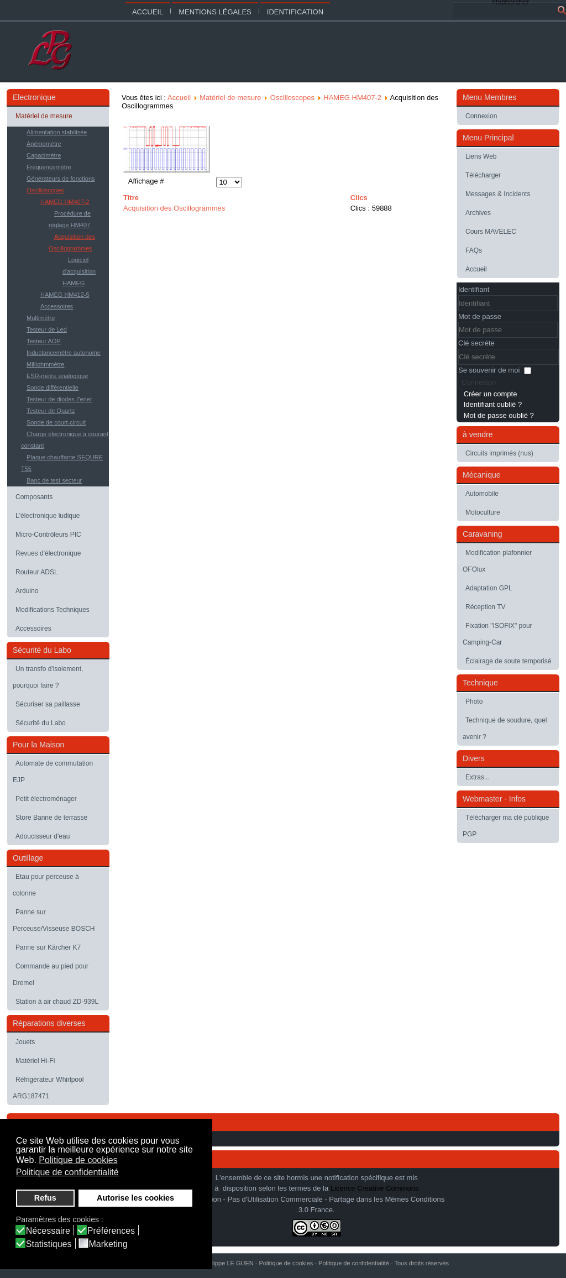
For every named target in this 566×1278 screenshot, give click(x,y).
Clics (359, 197)
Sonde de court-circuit (56, 422)
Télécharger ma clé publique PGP (506, 826)
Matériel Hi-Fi (35, 1061)
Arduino (26, 591)
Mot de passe (479, 316)
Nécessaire (48, 1231)
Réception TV (485, 607)
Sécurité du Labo (40, 723)
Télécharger (483, 175)
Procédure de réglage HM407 (70, 219)
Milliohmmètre (45, 364)
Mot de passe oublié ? (499, 415)
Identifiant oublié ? (493, 404)
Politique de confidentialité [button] (67, 1172)
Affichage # (146, 181)
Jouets (25, 1042)
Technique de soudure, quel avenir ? (505, 728)
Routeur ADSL (36, 572)
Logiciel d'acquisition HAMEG (79, 271)
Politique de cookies (286, 1263)
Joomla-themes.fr (306, 1269)
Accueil (147, 12)
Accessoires (56, 306)
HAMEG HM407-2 (65, 201)
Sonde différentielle (52, 387)
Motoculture (482, 512)
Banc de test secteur (54, 480)
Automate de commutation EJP (53, 772)
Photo (474, 701)
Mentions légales (215, 12)
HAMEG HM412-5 (65, 294)
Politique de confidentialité (353, 1263)
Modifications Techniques (52, 610)
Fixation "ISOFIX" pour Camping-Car (497, 634)
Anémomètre (44, 143)
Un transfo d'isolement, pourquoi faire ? (48, 677)
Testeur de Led (47, 329)
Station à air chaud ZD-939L (56, 1001)
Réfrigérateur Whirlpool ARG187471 (48, 1088)
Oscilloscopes (45, 190)
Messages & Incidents (497, 194)
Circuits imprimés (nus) (499, 453)
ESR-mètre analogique (57, 376)
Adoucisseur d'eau (42, 836)
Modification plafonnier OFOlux (497, 561)
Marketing (108, 1244)
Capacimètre (44, 155)
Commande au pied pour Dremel (50, 974)
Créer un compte (490, 394)
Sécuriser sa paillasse (47, 704)
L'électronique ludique (47, 516)
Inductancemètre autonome (64, 352)
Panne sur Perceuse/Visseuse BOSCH (54, 920)
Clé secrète (476, 343)
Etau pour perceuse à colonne (46, 885)
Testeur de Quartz (51, 410)
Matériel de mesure (43, 116)
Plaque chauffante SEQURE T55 (62, 463)
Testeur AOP (44, 341)
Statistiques (49, 1244)
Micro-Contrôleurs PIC (48, 534)
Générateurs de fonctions (61, 178)
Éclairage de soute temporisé (508, 661)
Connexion (481, 116)
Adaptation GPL (488, 588)
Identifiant (473, 289)
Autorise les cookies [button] (135, 1197)
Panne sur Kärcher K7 (48, 947)
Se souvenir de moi (489, 370)
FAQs (473, 250)
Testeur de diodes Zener (59, 399)
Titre (131, 197)
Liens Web (480, 156)
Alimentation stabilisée (57, 132)
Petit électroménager (46, 799)
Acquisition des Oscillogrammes (72, 242)
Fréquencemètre (49, 167)
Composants (34, 497)
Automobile (482, 493)
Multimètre (41, 318)
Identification (295, 12)
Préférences (111, 1231)
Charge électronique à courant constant (64, 440)
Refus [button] (45, 1197)
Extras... (477, 777)
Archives (478, 213)
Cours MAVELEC (490, 231)
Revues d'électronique (48, 553)
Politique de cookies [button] (78, 1160)
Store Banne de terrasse (51, 817)
